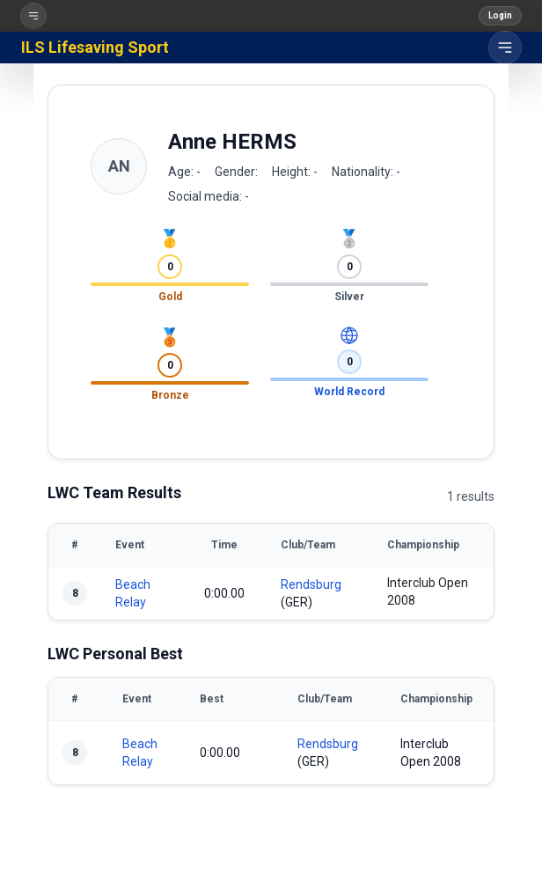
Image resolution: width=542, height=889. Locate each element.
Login (500, 15)
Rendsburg (311, 584)
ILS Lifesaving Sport (95, 47)
